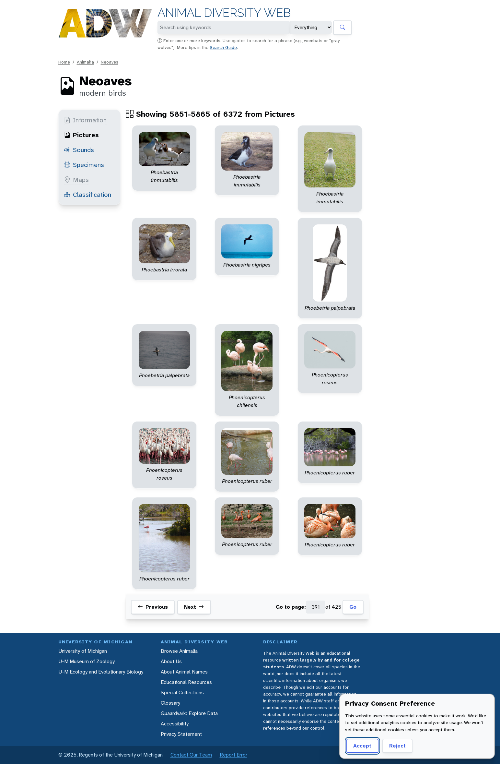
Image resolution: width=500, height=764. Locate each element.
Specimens (84, 165)
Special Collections (182, 692)
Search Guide (223, 47)
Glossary (170, 702)
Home (64, 62)
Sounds (79, 150)
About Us (171, 661)
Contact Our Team (191, 754)
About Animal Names (184, 671)
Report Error (233, 754)
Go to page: (291, 606)
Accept (362, 745)
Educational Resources (186, 682)
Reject (397, 745)
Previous (153, 607)
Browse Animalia (179, 651)
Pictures (81, 135)
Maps (76, 180)
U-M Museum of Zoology (86, 661)
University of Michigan (82, 651)
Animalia (85, 62)
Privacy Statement (181, 734)
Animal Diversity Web (224, 13)
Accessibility (175, 723)
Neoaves (109, 62)
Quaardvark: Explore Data (189, 713)
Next (194, 607)
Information (85, 120)
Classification (87, 194)
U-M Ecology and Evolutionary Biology (100, 671)
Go (352, 606)
